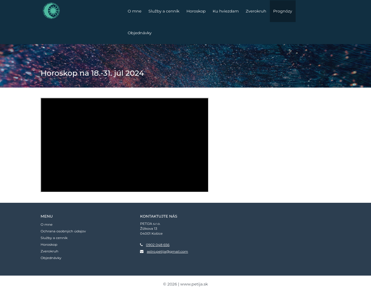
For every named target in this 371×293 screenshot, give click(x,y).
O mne (135, 11)
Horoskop (196, 11)
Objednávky (140, 32)
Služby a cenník (163, 11)
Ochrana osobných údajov (63, 231)
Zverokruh (256, 11)
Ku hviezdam (226, 11)
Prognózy (282, 11)
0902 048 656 (157, 245)
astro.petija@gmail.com (167, 251)
